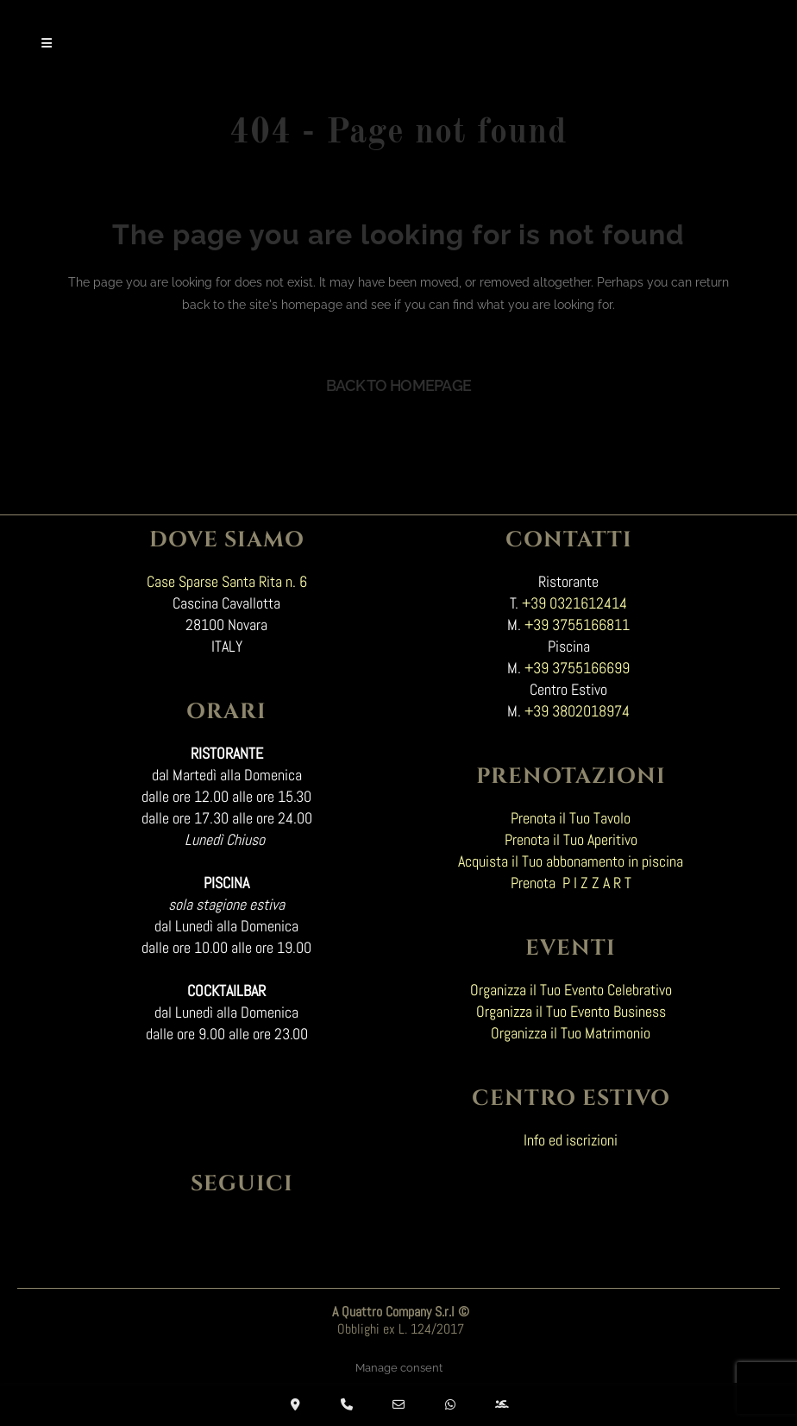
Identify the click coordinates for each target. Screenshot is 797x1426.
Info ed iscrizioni (571, 1140)
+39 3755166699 (577, 668)
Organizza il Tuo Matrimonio (570, 1033)
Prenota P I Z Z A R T (571, 883)
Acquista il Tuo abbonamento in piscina (570, 861)
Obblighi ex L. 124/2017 (400, 1329)
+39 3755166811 (577, 624)
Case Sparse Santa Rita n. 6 (227, 581)
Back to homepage (398, 385)
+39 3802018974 (577, 711)
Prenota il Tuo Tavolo (571, 818)
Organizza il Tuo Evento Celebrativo (571, 990)
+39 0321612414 (574, 603)
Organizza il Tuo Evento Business (571, 1011)
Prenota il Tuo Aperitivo (571, 839)
